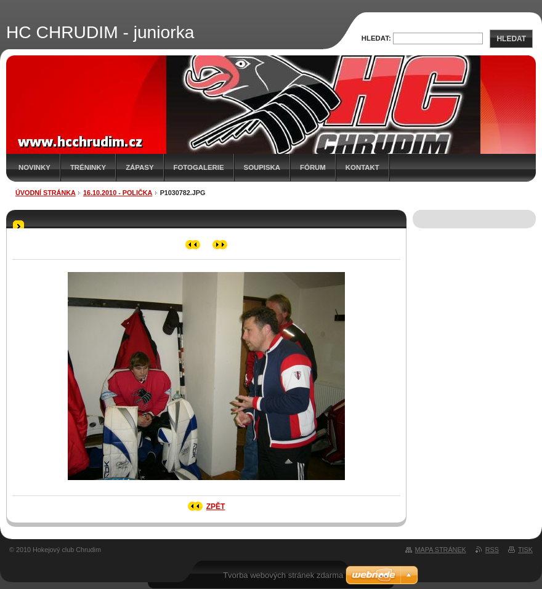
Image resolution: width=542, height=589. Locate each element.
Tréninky (88, 167)
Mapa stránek (440, 549)
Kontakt (362, 167)
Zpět (215, 506)
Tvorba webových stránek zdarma (283, 575)
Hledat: (376, 38)
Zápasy (139, 167)
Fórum (313, 167)
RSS (492, 549)
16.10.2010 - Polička (117, 192)
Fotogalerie (199, 167)
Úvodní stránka (45, 192)
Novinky (34, 167)
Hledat (511, 38)
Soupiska (262, 167)
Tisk (525, 549)
